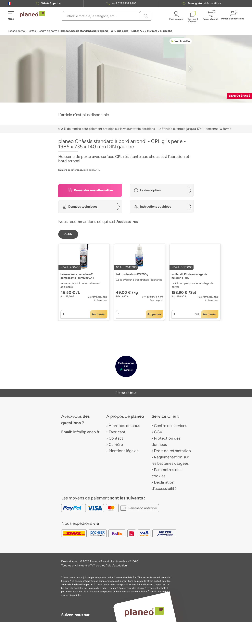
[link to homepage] (32, 14)
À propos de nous (124, 425)
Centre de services (170, 425)
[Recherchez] (146, 16)
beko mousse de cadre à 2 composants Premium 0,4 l (77, 276)
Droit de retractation (172, 450)
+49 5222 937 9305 (124, 3)
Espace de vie (16, 31)
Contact (116, 438)
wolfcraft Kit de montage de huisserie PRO (189, 276)
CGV (158, 432)
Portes (32, 31)
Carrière (116, 444)
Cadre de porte (48, 31)
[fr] (9, 3)
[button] (9, 3)
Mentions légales (123, 450)
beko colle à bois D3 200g (132, 274)
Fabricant (117, 432)
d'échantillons (204, 3)
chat (51, 3)
